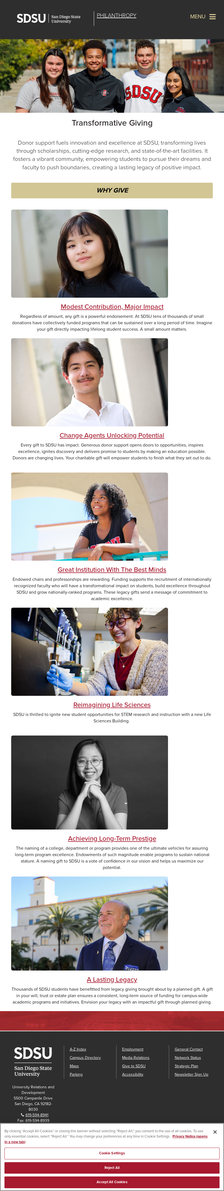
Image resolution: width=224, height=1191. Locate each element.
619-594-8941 (36, 1115)
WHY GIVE (112, 190)
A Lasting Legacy (112, 980)
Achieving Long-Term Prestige (112, 839)
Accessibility (132, 1074)
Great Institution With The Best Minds (112, 570)
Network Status (188, 1057)
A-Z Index (78, 1049)
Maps (74, 1066)
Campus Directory (85, 1057)
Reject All (112, 1168)
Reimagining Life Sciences (112, 705)
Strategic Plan (186, 1066)
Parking (76, 1074)
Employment (132, 1049)
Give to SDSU (134, 1066)
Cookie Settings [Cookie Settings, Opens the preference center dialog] (112, 1153)
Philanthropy (116, 15)
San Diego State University (54, 18)
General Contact (189, 1049)
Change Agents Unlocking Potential (112, 435)
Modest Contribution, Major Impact (112, 307)
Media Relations (136, 1057)
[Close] (215, 1132)
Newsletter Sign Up (191, 1074)
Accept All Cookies (112, 1182)
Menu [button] (198, 16)
